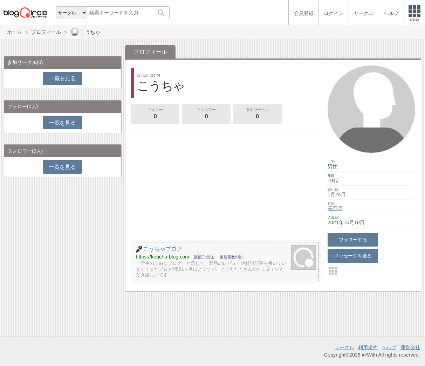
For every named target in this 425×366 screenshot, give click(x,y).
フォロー (155, 114)
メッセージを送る (352, 255)
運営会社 (410, 347)
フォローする (353, 239)
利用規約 (368, 347)
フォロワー (206, 114)
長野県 (335, 208)
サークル (344, 347)
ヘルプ (389, 347)
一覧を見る (62, 78)
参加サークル (257, 114)
